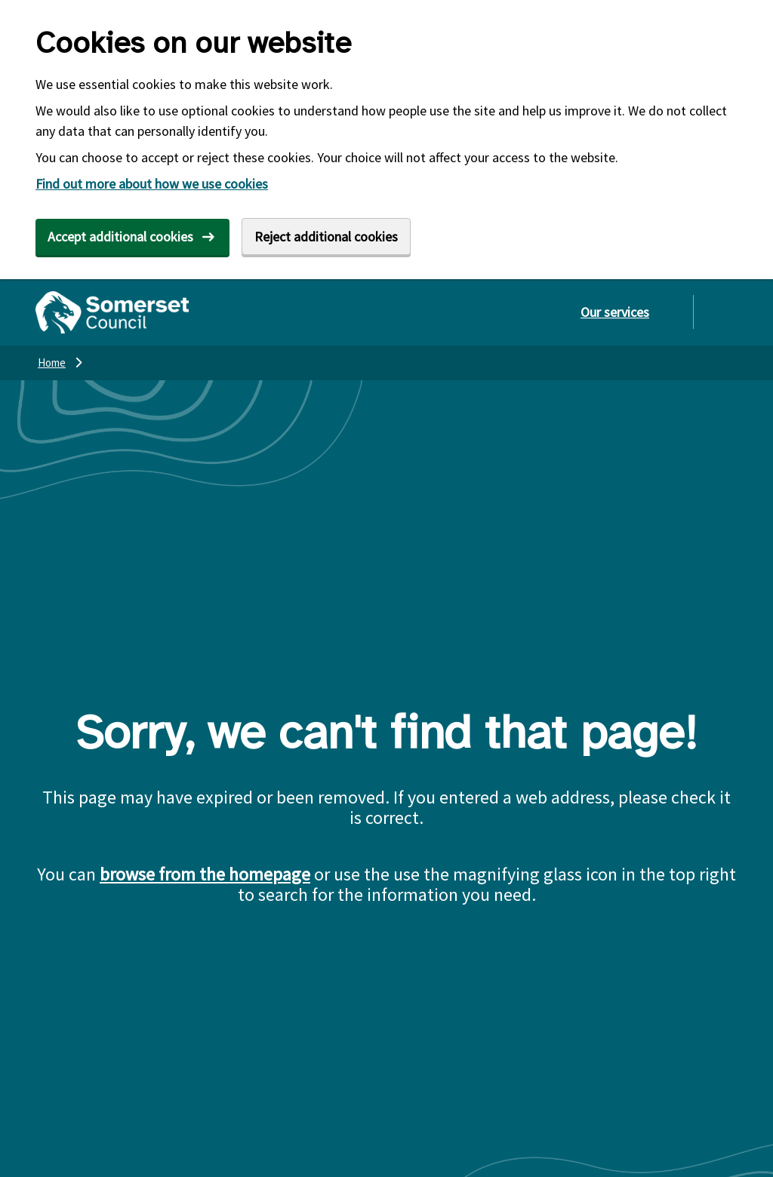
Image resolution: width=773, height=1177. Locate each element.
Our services (615, 312)
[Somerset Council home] (112, 312)
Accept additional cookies (120, 236)
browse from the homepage (205, 874)
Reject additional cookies (326, 236)
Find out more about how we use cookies (151, 183)
